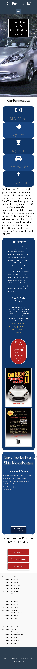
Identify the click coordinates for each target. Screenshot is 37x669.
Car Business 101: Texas (9, 637)
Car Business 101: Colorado (10, 591)
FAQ (33, 655)
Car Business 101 (18, 3)
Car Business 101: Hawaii (10, 607)
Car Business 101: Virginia (10, 643)
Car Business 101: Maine (9, 610)
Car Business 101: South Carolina (12, 635)
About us (10, 655)
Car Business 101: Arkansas (11, 585)
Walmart (18, 566)
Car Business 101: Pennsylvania (12, 632)
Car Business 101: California (11, 588)
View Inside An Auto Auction (19, 529)
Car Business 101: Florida (10, 601)
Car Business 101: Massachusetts (12, 613)
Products (17, 655)
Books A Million (18, 559)
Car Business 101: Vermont (10, 640)
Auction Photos (26, 655)
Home (4, 655)
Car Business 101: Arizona (10, 582)
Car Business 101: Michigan (10, 616)
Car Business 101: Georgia (10, 604)
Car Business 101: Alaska (10, 580)
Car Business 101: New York (10, 626)
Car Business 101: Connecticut (11, 594)
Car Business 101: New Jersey (11, 618)
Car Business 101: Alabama (10, 577)
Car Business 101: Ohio (9, 629)
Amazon (18, 552)
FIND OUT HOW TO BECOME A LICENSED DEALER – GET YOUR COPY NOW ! (18, 351)
